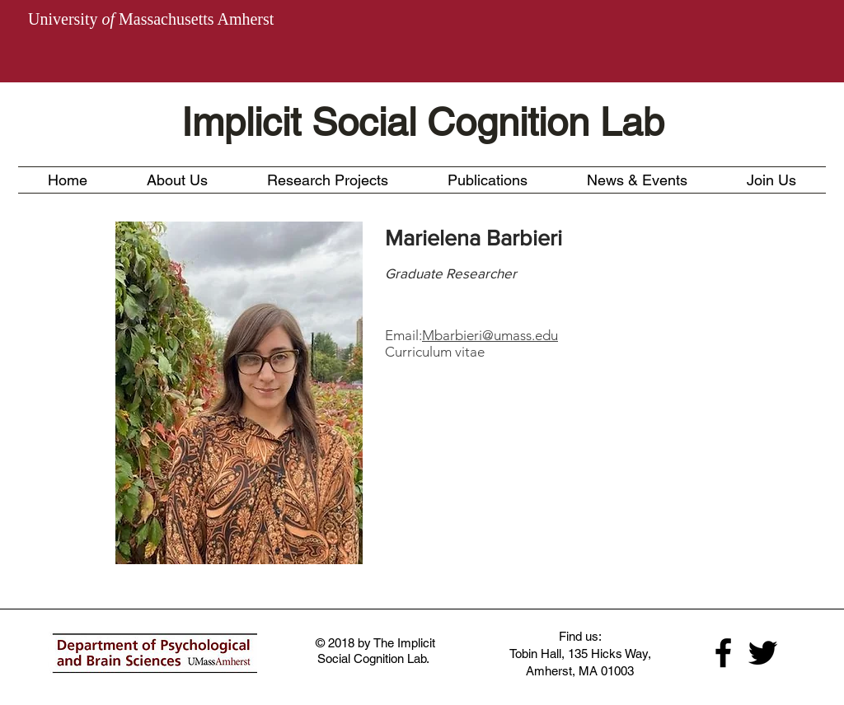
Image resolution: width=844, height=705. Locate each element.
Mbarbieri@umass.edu (490, 335)
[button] (327, 180)
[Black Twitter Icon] (762, 652)
